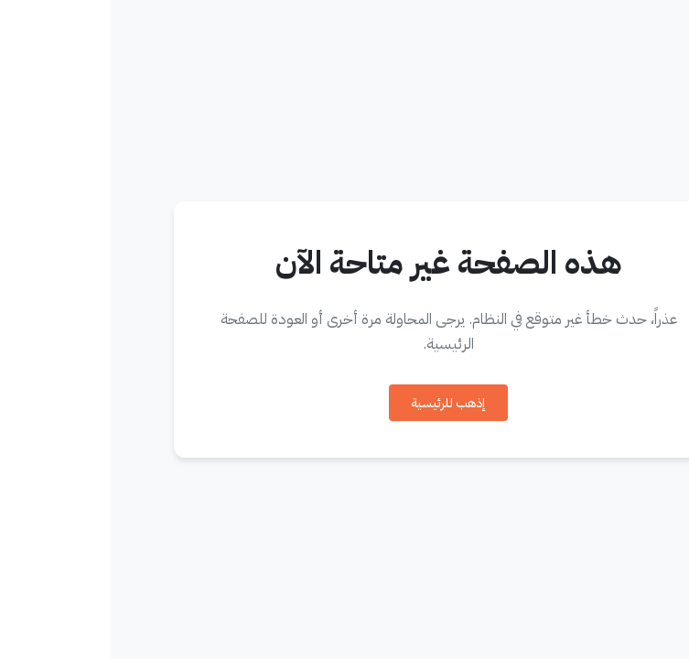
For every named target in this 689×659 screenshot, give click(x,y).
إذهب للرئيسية (337, 403)
